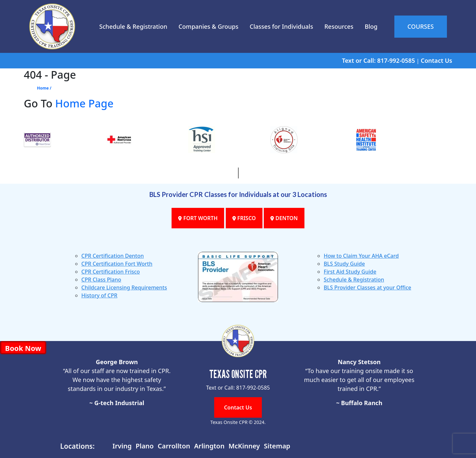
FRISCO (244, 218)
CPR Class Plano (101, 279)
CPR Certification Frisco (110, 271)
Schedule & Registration (133, 26)
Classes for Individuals (281, 26)
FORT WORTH (198, 218)
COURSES (421, 26)
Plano (145, 445)
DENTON (284, 218)
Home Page (84, 103)
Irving (122, 445)
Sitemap (277, 445)
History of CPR (99, 295)
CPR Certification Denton (112, 255)
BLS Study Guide (344, 263)
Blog (371, 26)
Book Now (23, 348)
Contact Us (436, 60)
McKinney (244, 445)
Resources (338, 26)
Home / (44, 88)
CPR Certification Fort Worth (116, 263)
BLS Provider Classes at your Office (367, 287)
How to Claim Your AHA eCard (361, 255)
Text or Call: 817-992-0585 (378, 60)
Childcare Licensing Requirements (124, 287)
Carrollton (174, 445)
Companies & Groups (208, 26)
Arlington (209, 445)
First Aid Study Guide (350, 271)
